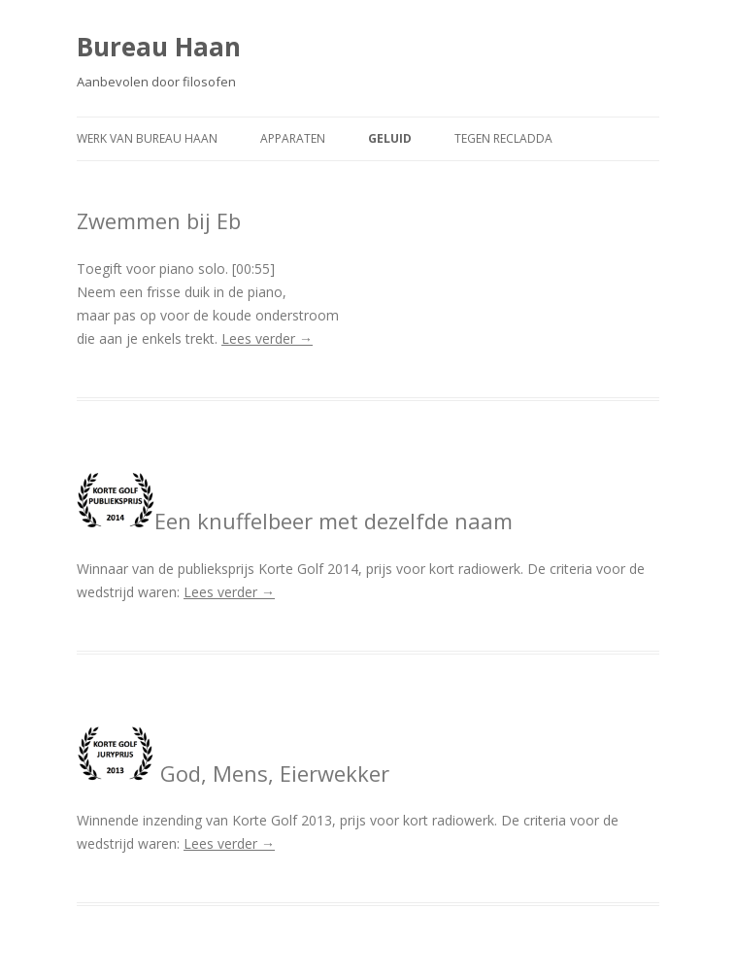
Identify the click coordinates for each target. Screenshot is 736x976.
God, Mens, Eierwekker (233, 773)
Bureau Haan (159, 46)
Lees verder (267, 338)
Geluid (390, 138)
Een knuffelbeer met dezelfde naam (295, 520)
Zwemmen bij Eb (159, 220)
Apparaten (292, 138)
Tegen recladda (503, 138)
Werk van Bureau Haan (147, 138)
